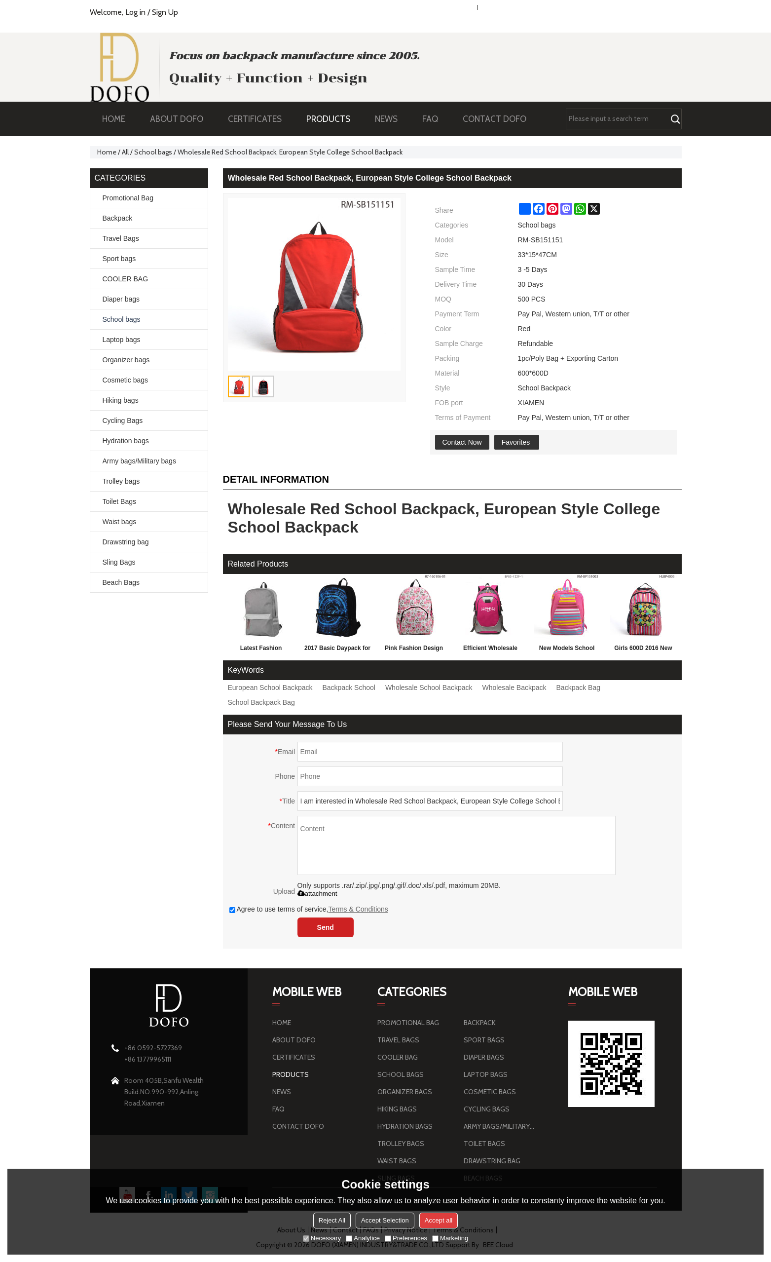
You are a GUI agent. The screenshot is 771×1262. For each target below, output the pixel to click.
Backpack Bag (578, 687)
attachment (317, 893)
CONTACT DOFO (494, 119)
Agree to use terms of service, (308, 909)
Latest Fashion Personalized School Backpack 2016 (261, 650)
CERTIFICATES (255, 119)
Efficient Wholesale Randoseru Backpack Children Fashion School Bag (490, 650)
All (125, 152)
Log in (135, 12)
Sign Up (165, 12)
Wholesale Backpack (514, 687)
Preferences (406, 1238)
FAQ (435, 119)
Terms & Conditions (358, 909)
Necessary (322, 1238)
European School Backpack (270, 687)
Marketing (450, 1238)
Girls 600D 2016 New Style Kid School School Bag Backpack (643, 650)
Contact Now (462, 442)
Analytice (363, 1238)
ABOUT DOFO (181, 119)
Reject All (332, 1220)
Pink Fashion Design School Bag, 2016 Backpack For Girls (414, 650)
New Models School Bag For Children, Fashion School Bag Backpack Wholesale (567, 650)
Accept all (438, 1220)
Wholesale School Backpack (429, 687)
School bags (153, 152)
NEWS (391, 119)
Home (106, 152)
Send (325, 927)
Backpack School (349, 687)
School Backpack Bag (261, 702)
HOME (113, 119)
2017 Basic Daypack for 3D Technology (337, 650)
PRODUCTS (333, 119)
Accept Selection (385, 1220)
